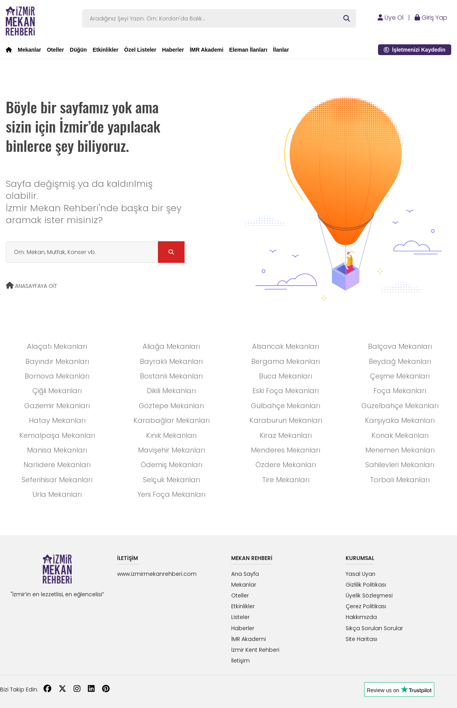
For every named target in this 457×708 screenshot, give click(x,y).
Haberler (173, 50)
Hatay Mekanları (57, 420)
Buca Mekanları (285, 376)
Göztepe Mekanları (171, 405)
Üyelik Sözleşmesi (369, 595)
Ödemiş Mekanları (171, 464)
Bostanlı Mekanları (171, 376)
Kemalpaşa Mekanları (57, 435)
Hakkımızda (361, 617)
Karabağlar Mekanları (171, 420)
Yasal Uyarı (360, 574)
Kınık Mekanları (171, 435)
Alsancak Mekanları (285, 346)
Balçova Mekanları (400, 346)
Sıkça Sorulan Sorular (374, 628)
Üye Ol (390, 17)
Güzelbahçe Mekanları (400, 405)
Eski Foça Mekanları (285, 390)
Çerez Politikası (366, 606)
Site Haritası (361, 639)
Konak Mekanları (399, 435)
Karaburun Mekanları (285, 420)
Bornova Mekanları (57, 376)
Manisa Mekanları (57, 450)
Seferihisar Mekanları (57, 479)
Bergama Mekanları (285, 361)
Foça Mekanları (399, 390)
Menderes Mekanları (285, 450)
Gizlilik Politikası (366, 585)
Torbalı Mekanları (400, 479)
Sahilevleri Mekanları (399, 464)
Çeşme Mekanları (400, 376)
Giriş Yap (431, 17)
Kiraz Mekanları (286, 435)
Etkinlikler (105, 50)
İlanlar (281, 50)
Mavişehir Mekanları (171, 450)
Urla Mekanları (57, 494)
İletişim (240, 660)
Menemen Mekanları (400, 450)
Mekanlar (29, 50)
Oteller (55, 50)
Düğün (78, 50)
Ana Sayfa (245, 574)
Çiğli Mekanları (57, 390)
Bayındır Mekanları (57, 361)
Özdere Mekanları (285, 464)
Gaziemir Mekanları (57, 405)
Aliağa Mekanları (171, 346)
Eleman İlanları (248, 50)
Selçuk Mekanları (171, 479)
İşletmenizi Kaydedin (414, 50)
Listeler (240, 617)
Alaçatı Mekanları (57, 346)
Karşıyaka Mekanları (400, 420)
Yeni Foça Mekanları (171, 494)
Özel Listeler (140, 50)
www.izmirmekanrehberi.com (157, 574)
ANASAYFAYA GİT (31, 286)
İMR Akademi (206, 50)
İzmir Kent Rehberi (255, 650)
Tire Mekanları (285, 479)
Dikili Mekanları (171, 390)
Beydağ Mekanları (400, 361)
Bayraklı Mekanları (171, 361)
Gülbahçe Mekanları (285, 405)
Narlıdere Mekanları (57, 464)
